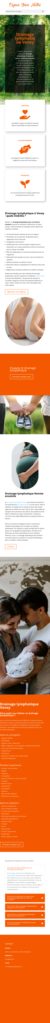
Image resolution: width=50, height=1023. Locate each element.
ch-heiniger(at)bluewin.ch (13, 966)
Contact (10, 546)
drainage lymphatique (16, 873)
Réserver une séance (16, 291)
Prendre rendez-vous (21, 376)
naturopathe (11, 875)
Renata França (39, 276)
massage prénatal (23, 505)
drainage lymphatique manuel (17, 502)
